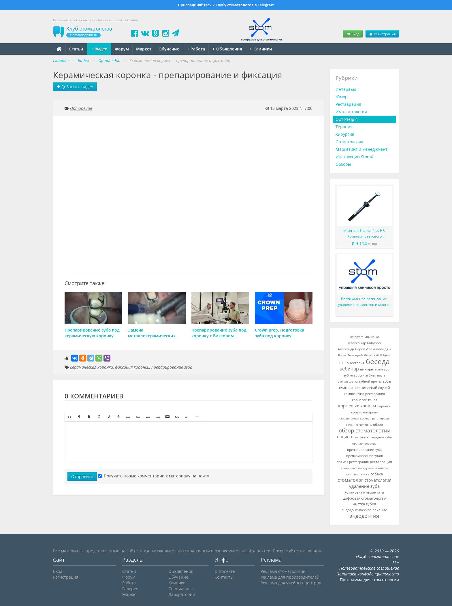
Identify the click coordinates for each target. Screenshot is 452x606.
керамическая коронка (91, 367)
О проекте (224, 571)
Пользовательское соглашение (369, 568)
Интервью (346, 89)
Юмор (342, 96)
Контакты (223, 577)
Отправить (82, 476)
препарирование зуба (171, 367)
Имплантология (351, 111)
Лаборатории (181, 594)
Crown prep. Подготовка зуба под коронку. (279, 332)
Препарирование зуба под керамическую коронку (92, 332)
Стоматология (349, 141)
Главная (61, 60)
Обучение (169, 49)
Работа (196, 49)
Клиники (261, 49)
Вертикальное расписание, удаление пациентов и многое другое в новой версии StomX (364, 302)
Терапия (344, 126)
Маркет (143, 49)
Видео (100, 49)
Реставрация (348, 104)
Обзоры (343, 164)
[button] (69, 416)
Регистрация (382, 33)
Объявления (227, 49)
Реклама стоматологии (283, 571)
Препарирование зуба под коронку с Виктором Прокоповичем (218, 335)
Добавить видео (75, 86)
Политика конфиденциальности (367, 574)
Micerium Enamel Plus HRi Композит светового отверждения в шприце (364, 233)
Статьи (76, 49)
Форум (122, 49)
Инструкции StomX (354, 156)
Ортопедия (81, 108)
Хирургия (345, 134)
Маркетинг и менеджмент (361, 149)
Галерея (130, 588)
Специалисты (181, 588)
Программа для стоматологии (369, 579)
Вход (352, 33)
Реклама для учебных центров (291, 583)
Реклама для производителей (290, 577)
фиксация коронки (132, 367)
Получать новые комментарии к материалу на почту (153, 476)
